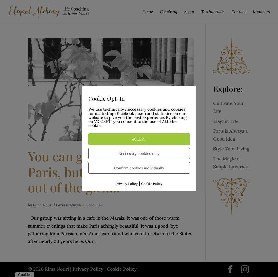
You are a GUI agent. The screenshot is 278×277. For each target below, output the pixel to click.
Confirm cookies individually (139, 167)
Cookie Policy (151, 184)
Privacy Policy (127, 184)
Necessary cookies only (139, 153)
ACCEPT (139, 139)
